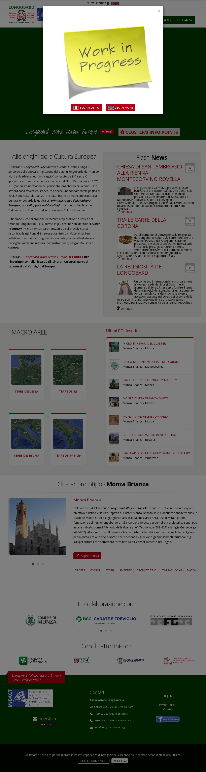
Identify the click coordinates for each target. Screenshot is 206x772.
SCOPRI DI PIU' (86, 108)
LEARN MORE (120, 108)
